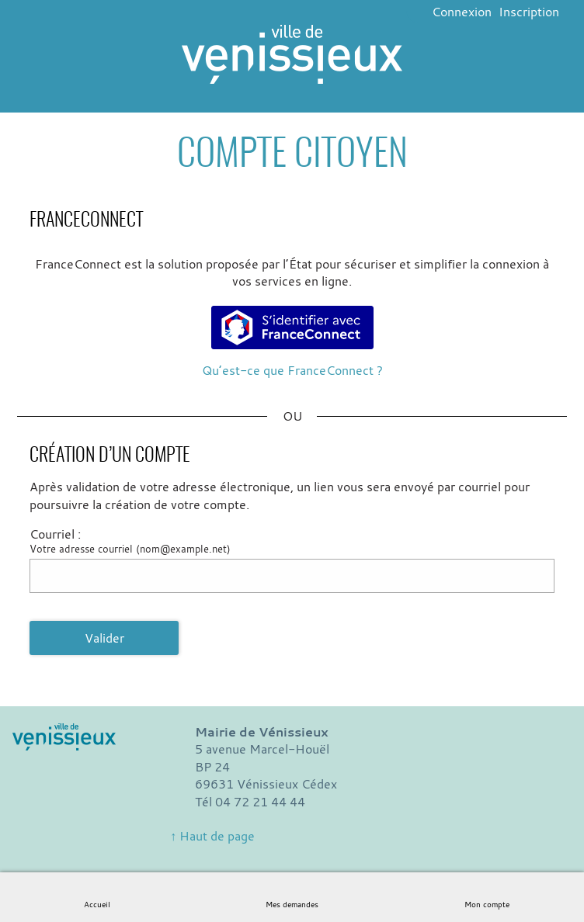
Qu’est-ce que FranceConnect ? (292, 370)
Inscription (529, 11)
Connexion (462, 11)
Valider (104, 637)
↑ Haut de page (212, 835)
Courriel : (55, 533)
